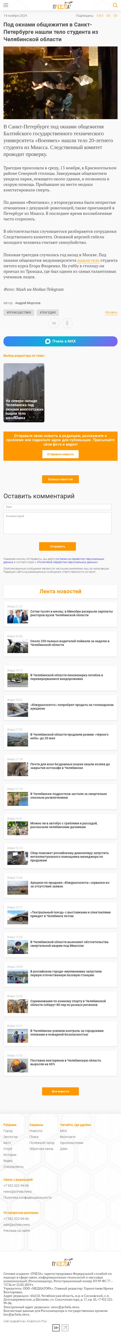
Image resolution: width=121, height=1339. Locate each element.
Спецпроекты (13, 1167)
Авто (7, 1143)
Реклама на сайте (16, 1230)
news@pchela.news (17, 1191)
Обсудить (111, 312)
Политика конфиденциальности (27, 1197)
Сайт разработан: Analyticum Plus (25, 1321)
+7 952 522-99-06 (16, 1185)
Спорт (7, 1149)
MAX (100, 15)
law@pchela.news (16, 1314)
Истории (9, 1155)
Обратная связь (41, 1149)
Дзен (63, 1149)
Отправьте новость (60, 454)
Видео (8, 1161)
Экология (10, 1137)
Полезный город (41, 1143)
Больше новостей (60, 479)
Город (7, 1131)
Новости (35, 1131)
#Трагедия (48, 312)
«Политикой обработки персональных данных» (67, 562)
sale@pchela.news (16, 1225)
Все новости (60, 1091)
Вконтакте (67, 1137)
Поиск (34, 1137)
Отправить (57, 546)
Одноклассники (71, 1143)
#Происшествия (19, 312)
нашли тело (88, 260)
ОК (115, 15)
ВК (109, 15)
